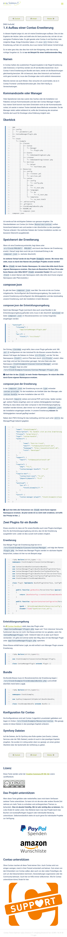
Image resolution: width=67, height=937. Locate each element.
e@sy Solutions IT (27, 933)
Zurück (17, 19)
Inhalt (34, 19)
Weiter (49, 19)
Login (34, 935)
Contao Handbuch (15, 626)
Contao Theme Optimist (12, 933)
